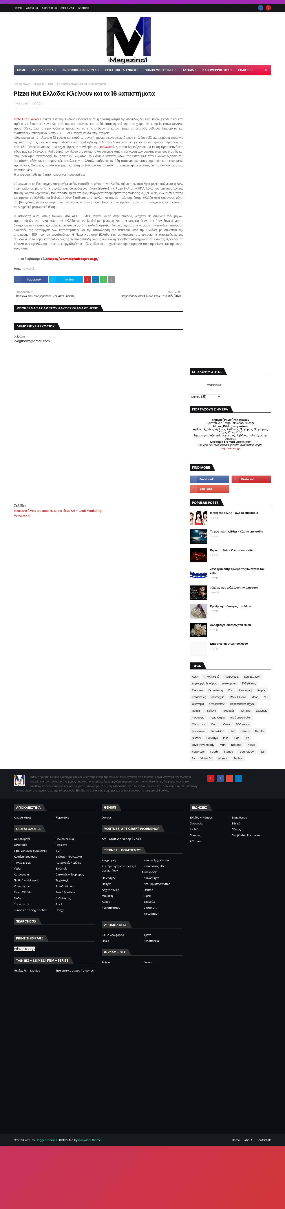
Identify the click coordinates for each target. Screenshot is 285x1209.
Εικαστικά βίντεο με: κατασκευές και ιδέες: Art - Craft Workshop (58, 511)
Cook (214, 724)
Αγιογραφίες (22, 515)
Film (232, 731)
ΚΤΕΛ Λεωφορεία (113, 935)
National (236, 745)
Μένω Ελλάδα (238, 697)
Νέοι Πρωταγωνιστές (157, 884)
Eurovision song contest (31, 910)
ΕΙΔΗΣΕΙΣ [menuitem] (244, 70)
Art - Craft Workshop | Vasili (121, 839)
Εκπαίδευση (215, 690)
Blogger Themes (46, 1140)
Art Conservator (240, 717)
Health (259, 731)
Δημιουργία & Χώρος (204, 683)
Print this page (24, 949)
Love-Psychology (203, 745)
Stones (228, 751)
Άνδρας (106, 962)
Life (247, 738)
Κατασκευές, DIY (154, 866)
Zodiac (238, 758)
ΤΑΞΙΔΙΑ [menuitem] (188, 70)
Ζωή (58, 851)
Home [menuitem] (21, 70)
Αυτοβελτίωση (64, 886)
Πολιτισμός (228, 711)
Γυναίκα (148, 962)
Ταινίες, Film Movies (27, 970)
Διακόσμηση (229, 683)
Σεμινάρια (261, 711)
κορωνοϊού (106, 147)
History (196, 738)
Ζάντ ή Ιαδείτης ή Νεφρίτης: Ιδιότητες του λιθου (237, 571)
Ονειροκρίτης (217, 704)
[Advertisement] (98, 472)
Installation (151, 914)
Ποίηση (106, 884)
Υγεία (17, 868)
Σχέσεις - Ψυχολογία (69, 857)
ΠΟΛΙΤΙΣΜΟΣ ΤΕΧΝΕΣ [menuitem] (159, 70)
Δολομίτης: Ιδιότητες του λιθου (230, 625)
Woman (223, 758)
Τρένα (147, 935)
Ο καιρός (195, 835)
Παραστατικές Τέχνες (242, 704)
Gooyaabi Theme (89, 1140)
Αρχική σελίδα (22, 84)
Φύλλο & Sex (22, 863)
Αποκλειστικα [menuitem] (43, 70)
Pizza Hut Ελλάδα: (27, 119)
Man (223, 745)
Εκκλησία (197, 690)
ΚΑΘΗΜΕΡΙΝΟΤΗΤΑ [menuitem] (216, 70)
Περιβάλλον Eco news (246, 835)
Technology (246, 751)
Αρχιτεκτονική (110, 890)
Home (18, 8)
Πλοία (105, 941)
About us (32, 8)
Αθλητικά (195, 841)
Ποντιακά (245, 711)
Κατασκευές (199, 697)
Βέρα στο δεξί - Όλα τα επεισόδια (232, 550)
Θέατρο (148, 890)
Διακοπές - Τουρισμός (70, 874)
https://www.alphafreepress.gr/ (73, 259)
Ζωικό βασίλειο (65, 892)
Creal (226, 724)
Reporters (198, 751)
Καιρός (262, 690)
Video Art (206, 758)
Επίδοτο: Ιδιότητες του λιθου (229, 644)
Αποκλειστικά (211, 676)
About (248, 1140)
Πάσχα (196, 711)
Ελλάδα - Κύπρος (201, 817)
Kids (236, 738)
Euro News (198, 731)
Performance (111, 908)
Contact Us (264, 1140)
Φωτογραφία (217, 717)
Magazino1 (22, 103)
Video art (150, 908)
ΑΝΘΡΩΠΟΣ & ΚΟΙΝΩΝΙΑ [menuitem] (79, 70)
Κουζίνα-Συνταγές (25, 857)
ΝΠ (266, 697)
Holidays (212, 738)
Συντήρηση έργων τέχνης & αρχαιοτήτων (119, 868)
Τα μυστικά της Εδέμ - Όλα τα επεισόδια (236, 531)
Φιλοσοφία (20, 845)
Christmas (199, 724)
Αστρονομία (232, 676)
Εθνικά (236, 823)
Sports (214, 751)
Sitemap (83, 8)
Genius (245, 731)
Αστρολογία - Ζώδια (68, 863)
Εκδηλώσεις (249, 683)
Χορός (106, 902)
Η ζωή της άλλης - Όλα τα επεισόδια (234, 513)
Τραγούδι (149, 902)
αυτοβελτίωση (252, 676)
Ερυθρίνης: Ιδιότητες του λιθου (230, 606)
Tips (262, 751)
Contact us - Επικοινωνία (58, 8)
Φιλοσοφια (198, 717)
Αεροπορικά (151, 941)
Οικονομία (38, 84)
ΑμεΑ (195, 676)
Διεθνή (194, 829)
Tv (193, 758)
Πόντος (236, 829)
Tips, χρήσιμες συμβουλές (30, 851)
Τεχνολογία (62, 880)
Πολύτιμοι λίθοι (65, 839)
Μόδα (255, 697)
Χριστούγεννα (22, 886)
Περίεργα (210, 711)
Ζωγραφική (245, 690)
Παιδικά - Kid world (27, 880)
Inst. (225, 738)
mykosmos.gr (230, 448)
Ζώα (231, 690)
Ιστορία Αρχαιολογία (156, 860)
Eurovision (217, 731)
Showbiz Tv (21, 904)
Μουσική (107, 896)
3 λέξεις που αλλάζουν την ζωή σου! (234, 587)
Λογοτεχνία (217, 697)
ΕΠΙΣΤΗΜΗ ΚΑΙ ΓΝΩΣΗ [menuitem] (120, 70)
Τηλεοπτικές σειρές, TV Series (75, 970)
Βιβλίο (148, 896)
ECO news (242, 724)
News (251, 745)
